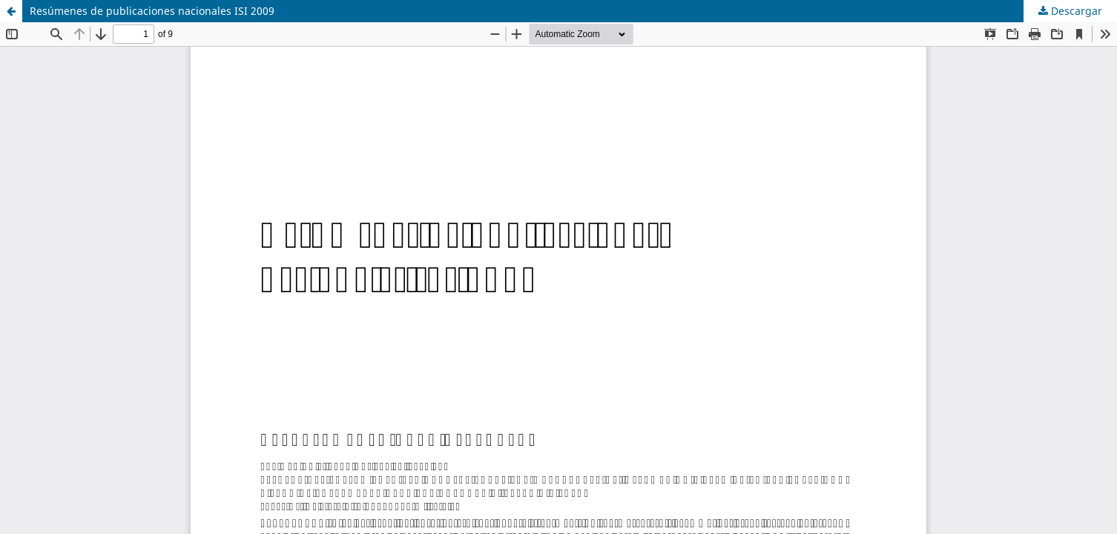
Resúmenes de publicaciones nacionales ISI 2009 (152, 11)
